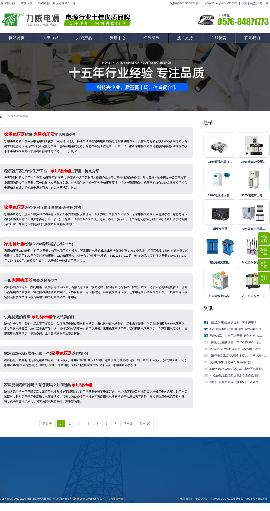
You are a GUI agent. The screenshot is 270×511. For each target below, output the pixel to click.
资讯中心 (118, 38)
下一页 (128, 423)
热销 (208, 122)
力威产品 (84, 38)
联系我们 (252, 38)
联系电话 (263, 251)
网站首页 (17, 38)
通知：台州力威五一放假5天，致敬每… (235, 382)
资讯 (208, 308)
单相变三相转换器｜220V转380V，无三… (237, 342)
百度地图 (250, 498)
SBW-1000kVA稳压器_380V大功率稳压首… (238, 355)
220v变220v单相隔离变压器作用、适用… (237, 349)
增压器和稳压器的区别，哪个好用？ (233, 322)
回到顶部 (263, 278)
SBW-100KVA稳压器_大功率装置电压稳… (237, 368)
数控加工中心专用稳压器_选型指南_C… (236, 335)
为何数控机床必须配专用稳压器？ (232, 362)
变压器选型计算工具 (255, 3)
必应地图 (263, 498)
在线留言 (219, 38)
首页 (10, 116)
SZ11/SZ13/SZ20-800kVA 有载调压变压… (237, 329)
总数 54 (47, 423)
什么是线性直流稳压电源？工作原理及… (236, 375)
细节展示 (151, 38)
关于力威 (50, 38)
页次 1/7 (145, 423)
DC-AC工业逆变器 (233, 498)
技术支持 (185, 38)
